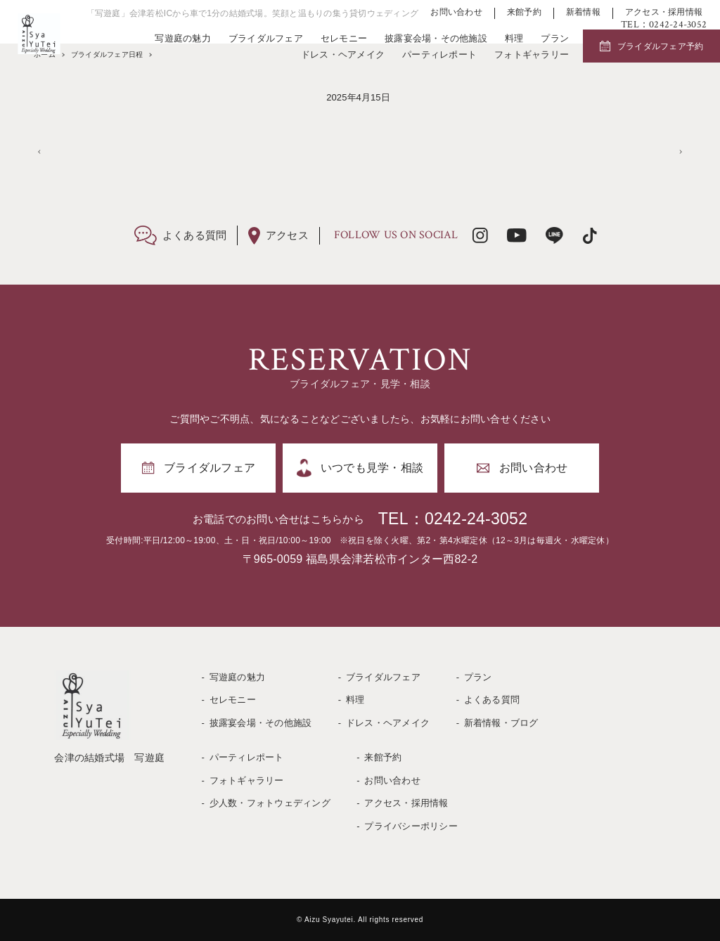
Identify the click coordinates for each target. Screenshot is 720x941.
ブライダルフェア (266, 38)
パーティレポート (439, 54)
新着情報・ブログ (501, 723)
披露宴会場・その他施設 (436, 38)
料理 (514, 38)
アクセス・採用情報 (663, 12)
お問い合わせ (456, 12)
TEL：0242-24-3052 (452, 519)
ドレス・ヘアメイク (343, 54)
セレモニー (344, 38)
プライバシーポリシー (411, 826)
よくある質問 (492, 699)
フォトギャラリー (531, 54)
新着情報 (583, 12)
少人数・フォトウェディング (270, 803)
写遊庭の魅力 (183, 38)
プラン (555, 38)
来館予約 (524, 12)
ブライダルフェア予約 (660, 46)
